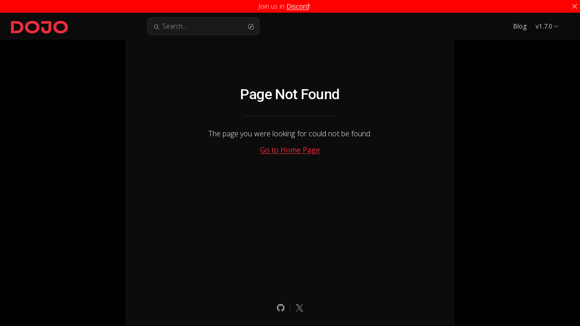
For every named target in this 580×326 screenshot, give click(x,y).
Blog (520, 26)
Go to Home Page (290, 150)
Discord (297, 6)
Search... (203, 26)
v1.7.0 (544, 26)
